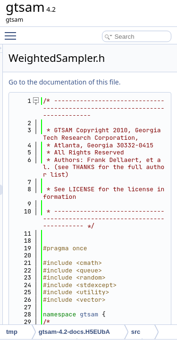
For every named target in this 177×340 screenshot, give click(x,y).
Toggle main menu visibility (13, 31)
